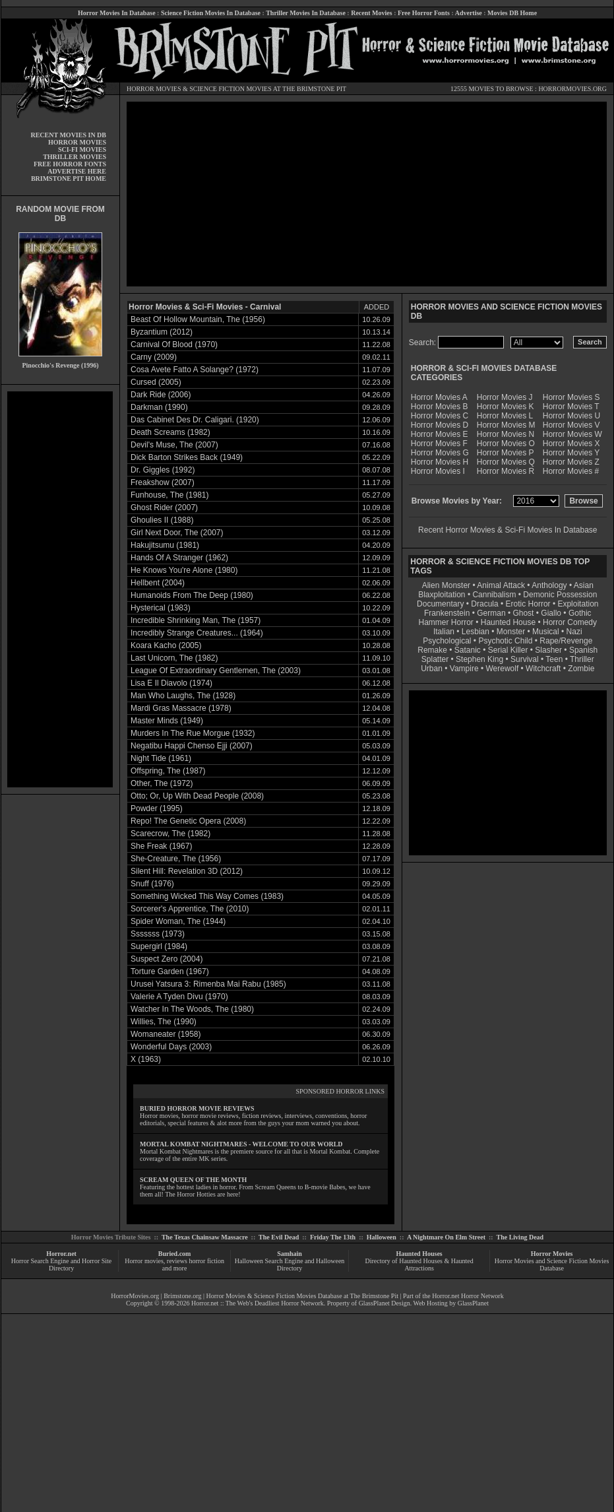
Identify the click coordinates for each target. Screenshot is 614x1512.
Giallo (551, 613)
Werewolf (501, 668)
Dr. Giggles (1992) (163, 470)
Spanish (583, 650)
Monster (511, 631)
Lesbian (476, 631)
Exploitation (577, 603)
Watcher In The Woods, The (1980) (192, 1009)
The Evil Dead (279, 1237)
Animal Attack (501, 585)
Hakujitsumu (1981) (165, 545)
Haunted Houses (419, 1253)
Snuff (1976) (152, 883)
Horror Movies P (505, 452)
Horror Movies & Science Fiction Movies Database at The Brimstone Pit (302, 1295)
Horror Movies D (439, 425)
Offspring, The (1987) (168, 770)
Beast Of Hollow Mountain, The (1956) (198, 319)
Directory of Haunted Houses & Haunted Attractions (419, 1264)
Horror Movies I (438, 471)
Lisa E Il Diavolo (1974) (171, 683)
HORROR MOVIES (154, 88)
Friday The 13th (332, 1237)
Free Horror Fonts (424, 12)
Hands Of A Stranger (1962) (179, 557)
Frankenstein (447, 613)
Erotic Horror (528, 603)
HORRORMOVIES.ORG (572, 88)
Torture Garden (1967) (170, 971)
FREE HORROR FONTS (70, 164)
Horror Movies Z (571, 462)
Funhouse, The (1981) (170, 495)
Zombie (581, 668)
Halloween (381, 1237)
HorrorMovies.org (135, 1295)
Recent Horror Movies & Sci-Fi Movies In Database (507, 530)
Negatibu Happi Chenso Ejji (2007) (192, 745)
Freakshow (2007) (163, 482)
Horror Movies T (571, 406)
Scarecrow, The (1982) (170, 833)
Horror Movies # (571, 471)
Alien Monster (446, 585)
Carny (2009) (154, 357)
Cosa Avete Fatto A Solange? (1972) (195, 369)
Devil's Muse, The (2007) (174, 444)
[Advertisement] (60, 589)
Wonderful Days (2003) (171, 1046)
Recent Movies (371, 12)
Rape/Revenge (565, 640)
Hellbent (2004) (158, 582)
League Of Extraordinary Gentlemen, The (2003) (216, 670)
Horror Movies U (571, 415)
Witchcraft (543, 668)
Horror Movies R (505, 471)
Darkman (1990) (159, 407)
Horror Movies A (439, 397)
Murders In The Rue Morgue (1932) (193, 733)
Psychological (447, 640)
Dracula (484, 603)
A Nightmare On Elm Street (446, 1237)
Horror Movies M (506, 425)
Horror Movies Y (571, 452)
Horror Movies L (505, 415)
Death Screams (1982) (170, 432)
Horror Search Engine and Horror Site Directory (61, 1264)
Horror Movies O (506, 443)
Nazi (574, 631)
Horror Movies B (439, 406)
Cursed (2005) (156, 382)
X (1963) (146, 1059)
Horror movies (144, 1261)
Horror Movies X (571, 443)
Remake (432, 650)
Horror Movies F (439, 443)
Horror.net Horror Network (468, 1295)
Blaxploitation (441, 594)
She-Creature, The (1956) (176, 858)
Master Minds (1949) (167, 720)
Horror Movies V (571, 425)
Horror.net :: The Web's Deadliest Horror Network (257, 1303)
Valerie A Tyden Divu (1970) (179, 996)
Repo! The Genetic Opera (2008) (188, 821)
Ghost (523, 613)
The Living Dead (520, 1237)
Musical (545, 631)
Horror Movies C (439, 415)
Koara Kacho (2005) (166, 645)
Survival (524, 659)
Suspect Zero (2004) (166, 959)
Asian (584, 585)
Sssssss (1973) (158, 933)
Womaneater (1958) (166, 1034)
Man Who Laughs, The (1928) (183, 695)
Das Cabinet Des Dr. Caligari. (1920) (195, 419)
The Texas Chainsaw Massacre (205, 1237)
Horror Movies (552, 1253)
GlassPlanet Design (384, 1303)
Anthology (549, 585)
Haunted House (508, 622)
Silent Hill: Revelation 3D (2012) (187, 871)
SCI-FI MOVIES (82, 149)
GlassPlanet (473, 1303)
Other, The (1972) (162, 783)
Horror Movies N (505, 434)
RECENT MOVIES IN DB (68, 135)
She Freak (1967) (161, 846)
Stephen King (479, 659)
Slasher (548, 650)
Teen (554, 659)
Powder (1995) (157, 808)
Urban (432, 668)
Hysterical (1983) (161, 607)
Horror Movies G (440, 452)
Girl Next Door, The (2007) (177, 532)
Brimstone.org (182, 1295)
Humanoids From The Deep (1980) (192, 595)
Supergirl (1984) (159, 946)
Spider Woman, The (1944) (178, 921)
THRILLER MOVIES (74, 156)
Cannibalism (494, 594)
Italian (443, 631)
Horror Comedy (570, 622)
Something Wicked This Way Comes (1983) (207, 896)
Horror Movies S (571, 397)
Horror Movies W (572, 434)
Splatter (434, 659)
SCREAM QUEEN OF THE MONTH (193, 1179)
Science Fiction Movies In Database (211, 12)
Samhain (289, 1253)
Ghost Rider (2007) (164, 507)
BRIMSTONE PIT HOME (68, 178)
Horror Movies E (439, 434)
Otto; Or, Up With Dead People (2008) (197, 796)
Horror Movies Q (506, 462)
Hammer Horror (446, 622)
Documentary (440, 603)
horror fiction (206, 1261)
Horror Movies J (505, 397)
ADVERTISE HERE (76, 171)
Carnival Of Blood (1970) (174, 344)
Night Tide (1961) (161, 758)
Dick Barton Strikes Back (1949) (187, 457)
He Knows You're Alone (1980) (184, 570)
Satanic (467, 650)
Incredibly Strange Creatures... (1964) (197, 633)
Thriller (582, 659)
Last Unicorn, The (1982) (174, 658)
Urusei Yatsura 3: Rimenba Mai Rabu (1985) (208, 984)
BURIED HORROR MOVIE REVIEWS (197, 1108)
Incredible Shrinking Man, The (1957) (196, 620)
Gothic (580, 613)
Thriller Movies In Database (306, 12)
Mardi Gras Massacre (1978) (181, 708)
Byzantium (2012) (162, 332)
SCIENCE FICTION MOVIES (230, 88)
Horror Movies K (505, 406)
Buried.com (174, 1253)
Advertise (468, 12)
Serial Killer (508, 650)
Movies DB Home (512, 12)
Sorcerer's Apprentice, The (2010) (190, 908)
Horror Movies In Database (117, 12)
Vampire (464, 668)
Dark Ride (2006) (161, 394)
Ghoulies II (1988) (162, 520)
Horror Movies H (439, 462)
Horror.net (61, 1253)
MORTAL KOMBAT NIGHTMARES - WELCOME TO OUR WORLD (241, 1144)
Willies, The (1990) (164, 1021)
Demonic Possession (560, 594)
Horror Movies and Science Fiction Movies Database (552, 1264)
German (491, 613)
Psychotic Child (505, 640)
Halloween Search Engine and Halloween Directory (290, 1264)
